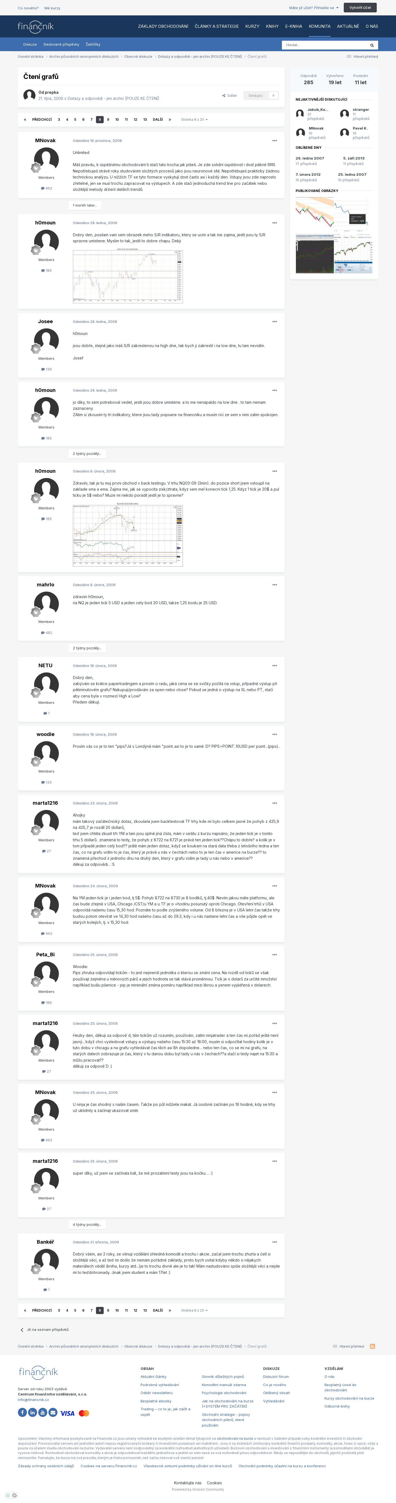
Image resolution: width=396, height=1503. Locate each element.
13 (145, 119)
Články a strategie (217, 26)
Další (158, 119)
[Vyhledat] (309, 45)
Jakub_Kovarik (320, 109)
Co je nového (274, 1385)
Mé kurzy (52, 8)
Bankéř (45, 1242)
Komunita (320, 26)
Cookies (214, 1482)
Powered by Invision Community (198, 1489)
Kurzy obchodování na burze (349, 1398)
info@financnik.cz (33, 1399)
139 (46, 369)
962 (46, 188)
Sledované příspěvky (61, 44)
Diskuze (30, 44)
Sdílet (229, 95)
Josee (45, 321)
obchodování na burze (235, 1438)
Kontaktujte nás (188, 1482)
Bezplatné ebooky (156, 1401)
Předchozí (42, 119)
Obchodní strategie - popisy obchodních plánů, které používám (226, 1419)
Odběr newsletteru (157, 1393)
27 (46, 851)
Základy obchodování (163, 26)
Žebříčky (93, 44)
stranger (361, 109)
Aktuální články (153, 1376)
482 (46, 632)
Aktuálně (348, 26)
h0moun (45, 223)
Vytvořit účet (360, 7)
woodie (45, 734)
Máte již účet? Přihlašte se (314, 8)
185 (46, 270)
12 (135, 119)
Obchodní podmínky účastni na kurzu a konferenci (282, 1466)
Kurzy (252, 26)
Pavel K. (360, 128)
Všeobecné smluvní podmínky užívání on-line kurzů (188, 1466)
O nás (372, 26)
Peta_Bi (45, 954)
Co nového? (28, 8)
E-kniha (293, 26)
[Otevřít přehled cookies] (14, 1495)
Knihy (272, 26)
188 (46, 1002)
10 (117, 119)
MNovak (45, 140)
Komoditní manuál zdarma (224, 1385)
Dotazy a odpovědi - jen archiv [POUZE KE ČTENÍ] (113, 98)
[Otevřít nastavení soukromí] (8, 1495)
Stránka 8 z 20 (194, 119)
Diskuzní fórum (276, 1376)
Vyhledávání (273, 1401)
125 (46, 782)
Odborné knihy (337, 1406)
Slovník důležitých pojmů (223, 1376)
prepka (52, 92)
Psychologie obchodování (224, 1393)
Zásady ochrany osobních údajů (46, 1466)
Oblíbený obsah (276, 1393)
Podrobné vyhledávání (160, 1385)
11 (126, 119)
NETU (45, 665)
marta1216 (45, 803)
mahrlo (45, 584)
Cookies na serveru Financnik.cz (109, 1466)
